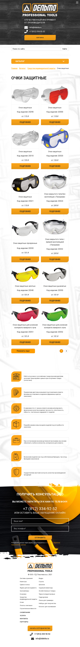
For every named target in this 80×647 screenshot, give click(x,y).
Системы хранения (26, 578)
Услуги (23, 615)
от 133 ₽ (25, 160)
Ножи (22, 602)
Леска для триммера (46, 600)
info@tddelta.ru (35, 27)
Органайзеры (24, 591)
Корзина (40, 37)
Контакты (24, 619)
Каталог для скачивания (47, 606)
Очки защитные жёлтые (25, 286)
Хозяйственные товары (47, 591)
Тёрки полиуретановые (47, 594)
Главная (14, 68)
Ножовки (23, 594)
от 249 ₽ (54, 205)
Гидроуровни (43, 597)
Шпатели (42, 584)
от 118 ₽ (54, 116)
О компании (25, 612)
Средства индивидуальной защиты (41, 68)
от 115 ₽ (25, 116)
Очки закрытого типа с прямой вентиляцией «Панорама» (54, 242)
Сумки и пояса (25, 584)
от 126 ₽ (54, 160)
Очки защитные (25, 108)
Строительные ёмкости (28, 608)
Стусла (41, 581)
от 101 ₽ (25, 253)
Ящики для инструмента (28, 588)
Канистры (23, 581)
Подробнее (25, 122)
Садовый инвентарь (46, 588)
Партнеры (24, 622)
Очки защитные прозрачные (25, 243)
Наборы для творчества (47, 603)
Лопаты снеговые (26, 605)
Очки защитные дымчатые (54, 286)
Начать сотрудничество (40, 628)
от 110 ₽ (25, 205)
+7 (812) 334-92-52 (37, 31)
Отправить (40, 538)
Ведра (41, 578)
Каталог (22, 68)
